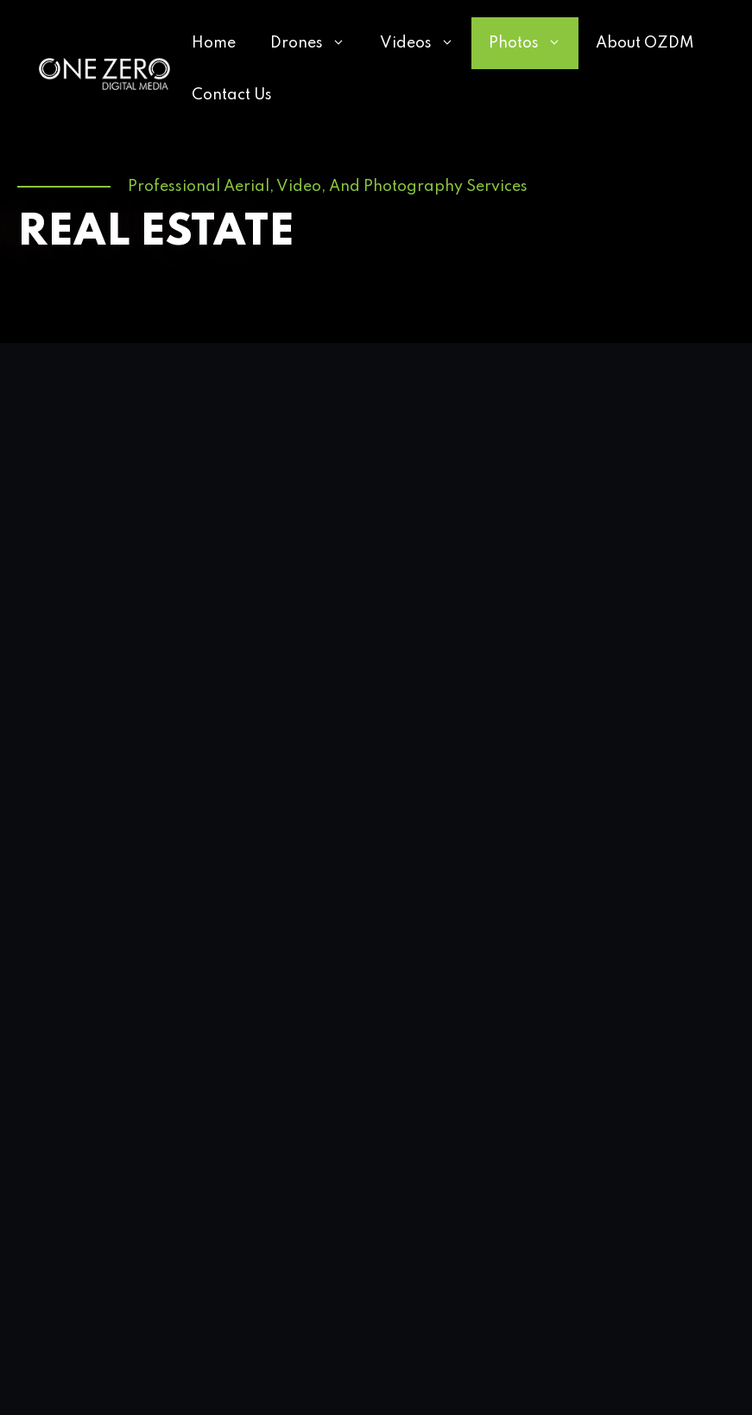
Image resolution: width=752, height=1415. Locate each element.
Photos (533, 43)
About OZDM (645, 43)
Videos (425, 43)
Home (214, 43)
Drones (316, 43)
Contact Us (232, 95)
